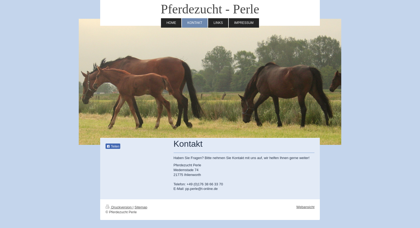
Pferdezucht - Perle (210, 9)
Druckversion (119, 207)
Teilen (113, 146)
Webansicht (305, 207)
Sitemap (140, 207)
